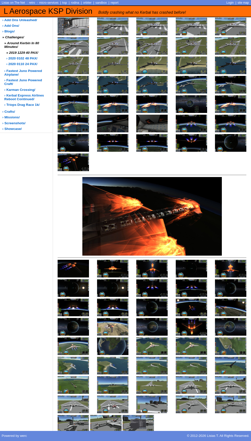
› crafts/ (8, 111)
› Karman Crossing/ (19, 90)
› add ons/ (10, 26)
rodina (75, 2)
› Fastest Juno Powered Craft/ (23, 82)
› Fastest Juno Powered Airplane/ (23, 72)
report (114, 2)
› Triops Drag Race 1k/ (22, 105)
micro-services (49, 2)
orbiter (87, 2)
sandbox (101, 2)
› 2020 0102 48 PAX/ (22, 58)
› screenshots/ (13, 123)
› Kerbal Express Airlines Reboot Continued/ (24, 97)
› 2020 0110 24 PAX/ (22, 64)
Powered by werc (14, 436)
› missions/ (11, 117)
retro (32, 2)
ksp (64, 2)
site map (243, 2)
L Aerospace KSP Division (95, 11)
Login (230, 2)
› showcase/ (12, 129)
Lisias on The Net (13, 2)
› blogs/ (8, 31)
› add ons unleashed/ (19, 20)
